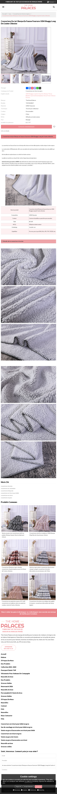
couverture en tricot (7, 495)
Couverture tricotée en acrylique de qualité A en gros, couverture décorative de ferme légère (41, 603)
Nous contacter (6, 715)
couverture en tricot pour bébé (10, 493)
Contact (4, 706)
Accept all (38, 786)
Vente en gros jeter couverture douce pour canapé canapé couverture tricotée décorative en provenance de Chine (41, 569)
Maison (3, 657)
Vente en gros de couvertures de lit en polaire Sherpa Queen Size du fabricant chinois (13, 535)
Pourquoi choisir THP (8, 670)
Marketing (40, 790)
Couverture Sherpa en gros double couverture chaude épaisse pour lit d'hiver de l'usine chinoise (14, 569)
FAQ (2, 709)
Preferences (32, 790)
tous (10, 14)
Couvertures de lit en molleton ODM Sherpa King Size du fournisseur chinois (42, 534)
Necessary (16, 790)
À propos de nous (7, 660)
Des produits (5, 664)
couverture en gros (6, 497)
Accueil (4, 14)
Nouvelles (4, 703)
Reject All (18, 786)
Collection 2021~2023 (8, 667)
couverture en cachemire (8, 488)
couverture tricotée (6, 486)
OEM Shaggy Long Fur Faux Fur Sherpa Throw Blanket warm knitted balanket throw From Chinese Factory (40, 95)
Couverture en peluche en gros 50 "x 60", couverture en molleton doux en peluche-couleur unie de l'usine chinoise (14, 603)
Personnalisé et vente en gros (11, 693)
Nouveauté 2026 (7, 686)
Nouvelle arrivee (7, 677)
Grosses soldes (6, 683)
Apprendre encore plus (8, 647)
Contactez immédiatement (26, 127)
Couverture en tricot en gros (21, 14)
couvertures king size (7, 491)
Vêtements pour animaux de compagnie (15, 673)
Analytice (24, 790)
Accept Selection (28, 786)
